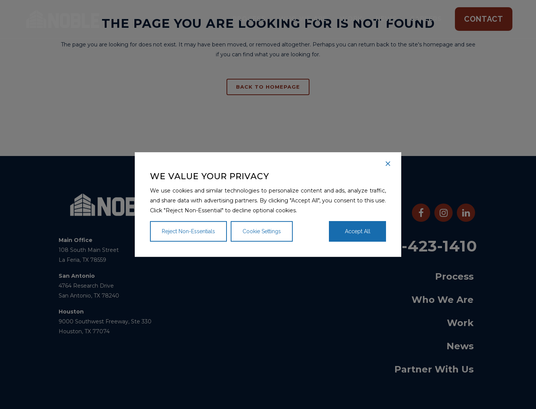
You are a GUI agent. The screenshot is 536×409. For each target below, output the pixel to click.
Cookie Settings (261, 231)
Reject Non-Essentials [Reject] (188, 231)
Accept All (357, 231)
